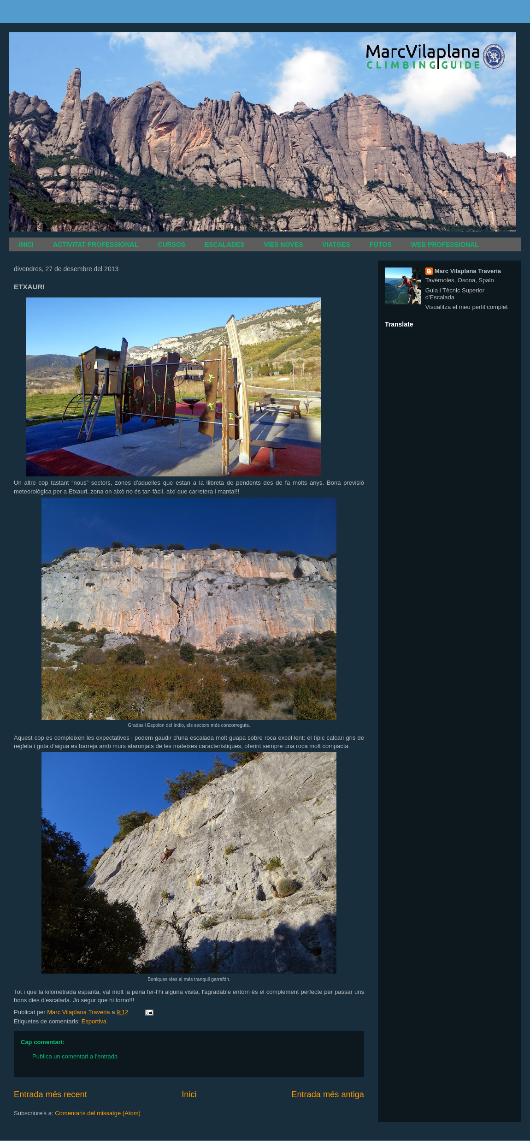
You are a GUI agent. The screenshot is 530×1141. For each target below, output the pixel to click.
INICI (26, 244)
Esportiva (94, 1021)
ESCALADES (224, 244)
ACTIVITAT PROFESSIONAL (95, 244)
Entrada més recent (50, 1094)
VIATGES (336, 244)
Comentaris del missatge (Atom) (98, 1113)
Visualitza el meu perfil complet (466, 306)
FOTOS (381, 244)
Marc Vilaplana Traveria (468, 270)
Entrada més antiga (327, 1094)
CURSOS (171, 244)
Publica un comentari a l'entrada (75, 1056)
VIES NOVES (283, 244)
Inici (189, 1094)
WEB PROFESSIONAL (445, 244)
